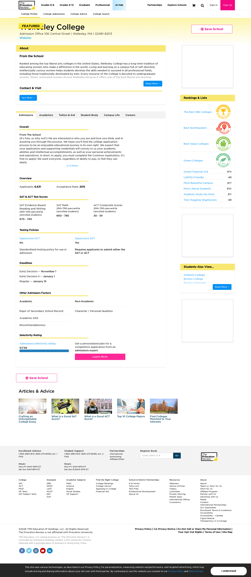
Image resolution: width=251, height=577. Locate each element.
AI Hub (119, 5)
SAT (20, 483)
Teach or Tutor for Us (211, 486)
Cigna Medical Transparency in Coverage (213, 519)
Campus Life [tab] (112, 115)
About (203, 483)
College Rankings (104, 483)
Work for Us (206, 489)
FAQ (21, 456)
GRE (49, 483)
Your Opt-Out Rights (190, 532)
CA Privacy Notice (164, 529)
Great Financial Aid (196, 171)
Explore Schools (177, 5)
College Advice (78, 14)
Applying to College (106, 489)
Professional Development (142, 491)
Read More (153, 83)
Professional (102, 5)
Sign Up (227, 5)
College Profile (29, 14)
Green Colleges (193, 160)
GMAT (49, 486)
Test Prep (133, 489)
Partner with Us (208, 494)
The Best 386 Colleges (198, 112)
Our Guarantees (208, 507)
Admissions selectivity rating (37, 343)
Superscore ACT (29, 238)
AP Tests (23, 491)
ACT (21, 486)
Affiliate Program (208, 491)
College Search (101, 14)
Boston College (193, 279)
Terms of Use (196, 571)
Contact (204, 502)
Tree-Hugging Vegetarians (200, 200)
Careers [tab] (130, 115)
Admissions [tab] (26, 115)
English (70, 489)
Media (203, 499)
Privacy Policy (175, 571)
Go (177, 455)
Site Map (227, 532)
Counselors (175, 502)
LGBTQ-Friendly (194, 177)
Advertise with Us (209, 497)
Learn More (100, 356)
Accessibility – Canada (211, 515)
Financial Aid (102, 491)
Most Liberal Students (197, 188)
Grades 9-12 (67, 5)
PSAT (21, 489)
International (116, 454)
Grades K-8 (47, 5)
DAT (49, 494)
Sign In (213, 5)
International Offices (179, 499)
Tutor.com (134, 486)
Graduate (84, 5)
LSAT (49, 489)
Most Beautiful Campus (198, 183)
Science (70, 486)
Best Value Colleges (196, 143)
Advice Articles (177, 486)
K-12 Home (134, 483)
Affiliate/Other (117, 459)
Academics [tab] (46, 115)
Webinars (174, 483)
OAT (49, 497)
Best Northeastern (195, 128)
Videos (172, 489)
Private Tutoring (177, 494)
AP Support (72, 494)
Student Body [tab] (89, 115)
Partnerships (154, 5)
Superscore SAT (85, 238)
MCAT (49, 491)
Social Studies (73, 491)
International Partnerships (213, 505)
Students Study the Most (199, 194)
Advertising (115, 456)
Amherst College (194, 275)
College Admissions (54, 14)
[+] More (72, 165)
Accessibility (206, 513)
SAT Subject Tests (27, 494)
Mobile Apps (175, 497)
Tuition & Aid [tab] (67, 115)
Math (68, 483)
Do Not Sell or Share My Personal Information (204, 529)
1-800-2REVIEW (38, 454)
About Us (133, 494)
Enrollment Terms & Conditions (216, 510)
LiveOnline (174, 491)
